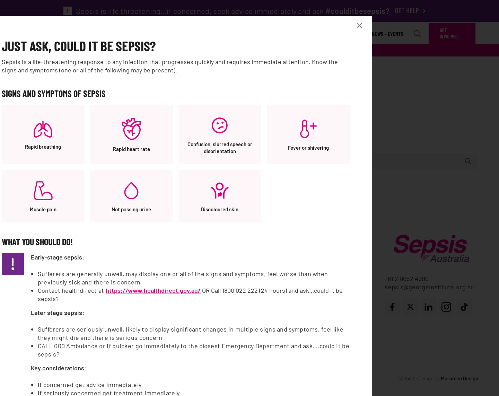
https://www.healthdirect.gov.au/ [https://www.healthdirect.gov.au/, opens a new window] (267, 295)
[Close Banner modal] (394, 30)
